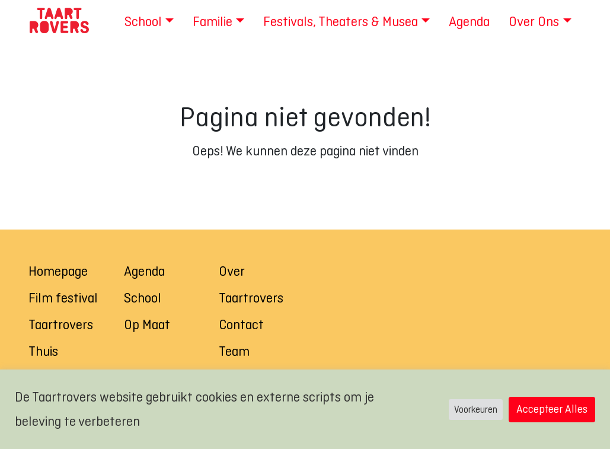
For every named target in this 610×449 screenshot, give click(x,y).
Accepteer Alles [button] (551, 409)
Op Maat (147, 324)
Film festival (63, 297)
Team (234, 351)
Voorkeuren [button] (475, 409)
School (142, 297)
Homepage (58, 271)
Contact (241, 324)
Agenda (144, 271)
